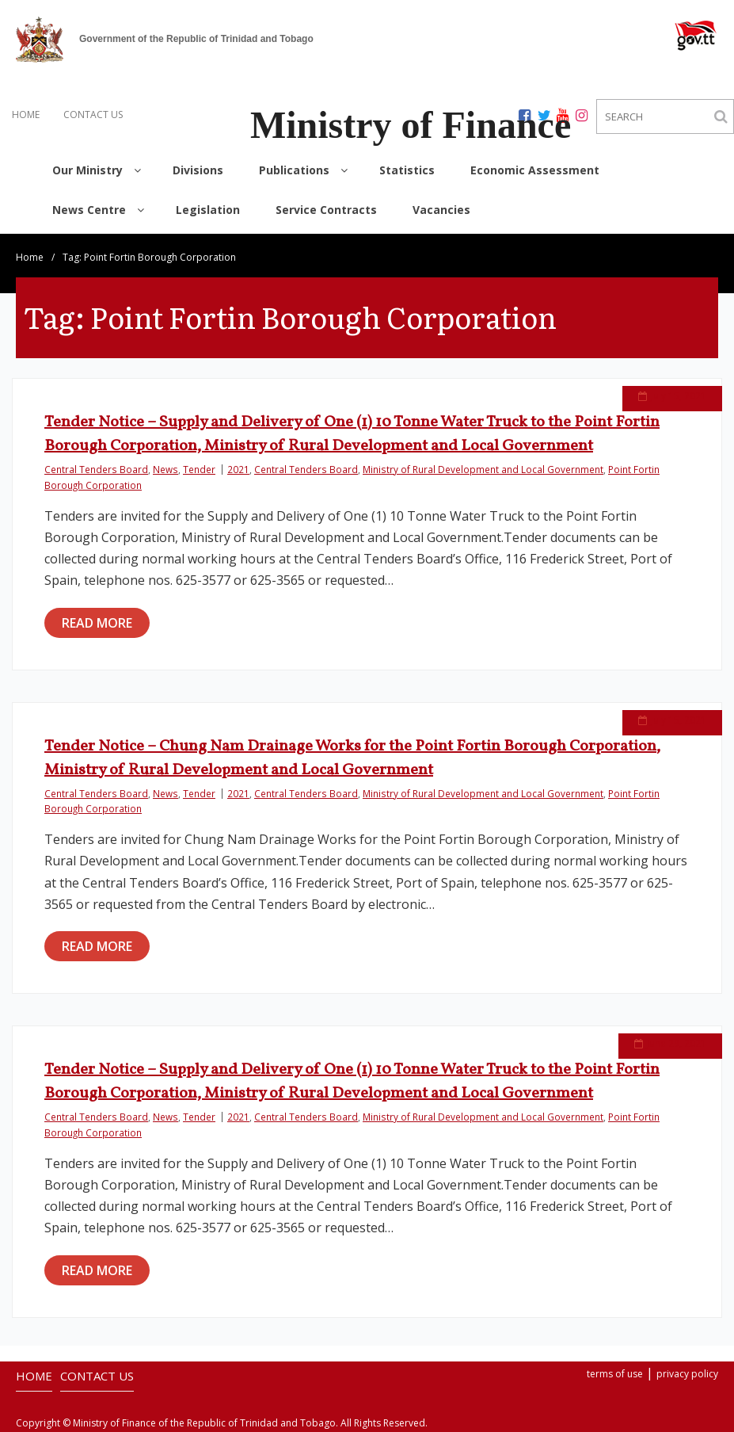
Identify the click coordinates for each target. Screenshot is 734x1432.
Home (30, 257)
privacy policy (687, 1373)
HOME (26, 114)
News (165, 469)
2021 (238, 469)
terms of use (615, 1373)
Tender (199, 469)
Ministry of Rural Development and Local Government (483, 469)
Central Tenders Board (96, 469)
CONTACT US (93, 114)
